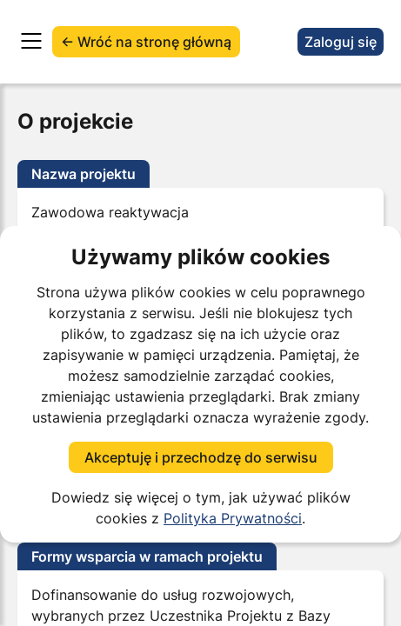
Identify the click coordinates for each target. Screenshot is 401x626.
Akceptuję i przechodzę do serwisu (200, 457)
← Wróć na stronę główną (146, 41)
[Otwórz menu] (31, 42)
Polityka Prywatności (233, 518)
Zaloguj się (340, 41)
